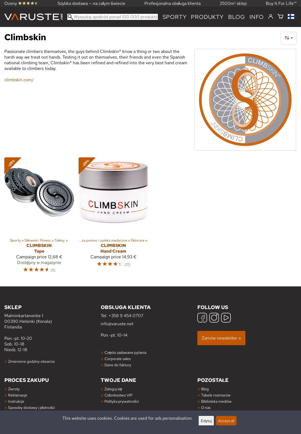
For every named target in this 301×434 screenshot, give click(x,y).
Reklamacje (17, 395)
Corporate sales (117, 358)
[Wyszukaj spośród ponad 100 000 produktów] (112, 16)
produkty (207, 17)
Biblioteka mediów (216, 401)
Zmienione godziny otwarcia (31, 361)
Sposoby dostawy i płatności (31, 407)
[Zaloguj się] (270, 16)
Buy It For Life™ (281, 3)
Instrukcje (16, 401)
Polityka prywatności (121, 401)
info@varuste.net (117, 324)
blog (236, 17)
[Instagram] (214, 318)
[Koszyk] (280, 16)
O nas (206, 407)
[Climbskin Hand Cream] (113, 217)
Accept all (226, 420)
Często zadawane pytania (125, 352)
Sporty (175, 17)
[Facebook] (202, 318)
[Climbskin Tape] (39, 217)
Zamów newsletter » (221, 338)
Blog (205, 388)
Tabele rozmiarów (216, 395)
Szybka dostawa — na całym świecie (91, 3)
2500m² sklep (233, 3)
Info (256, 17)
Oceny (21, 3)
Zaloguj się (113, 388)
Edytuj (206, 420)
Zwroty (14, 388)
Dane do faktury (117, 364)
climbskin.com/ (19, 80)
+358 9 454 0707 (126, 315)
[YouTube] (226, 318)
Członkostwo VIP (118, 395)
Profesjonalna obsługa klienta (172, 3)
